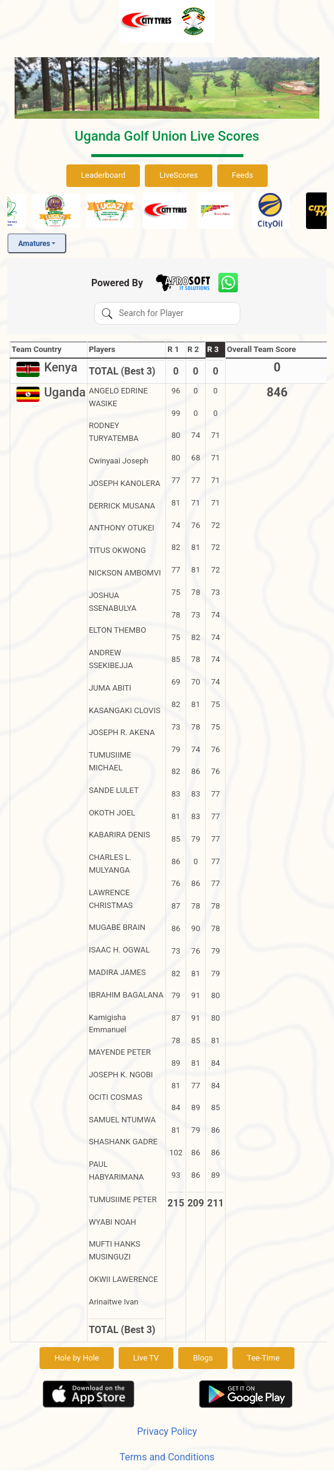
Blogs (203, 1357)
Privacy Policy (167, 1431)
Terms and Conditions (166, 1457)
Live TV (146, 1357)
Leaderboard (103, 175)
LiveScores (178, 175)
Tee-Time (263, 1357)
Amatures (34, 243)
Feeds (242, 175)
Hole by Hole (76, 1357)
